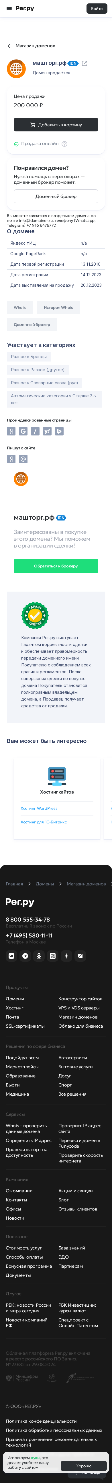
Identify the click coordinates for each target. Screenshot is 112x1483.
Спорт (65, 1085)
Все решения (72, 1094)
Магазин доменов (35, 45)
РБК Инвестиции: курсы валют (77, 1307)
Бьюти (12, 1085)
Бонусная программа (29, 1266)
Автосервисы (72, 1057)
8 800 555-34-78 (28, 919)
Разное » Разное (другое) (38, 369)
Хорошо (83, 1465)
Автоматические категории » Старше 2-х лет (54, 399)
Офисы (13, 1209)
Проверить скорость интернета (80, 1158)
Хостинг (14, 1008)
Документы (18, 1275)
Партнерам (70, 1266)
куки (35, 1457)
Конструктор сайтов (80, 998)
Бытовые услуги (75, 1066)
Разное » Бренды (29, 356)
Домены (15, 998)
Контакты (16, 1200)
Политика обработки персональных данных (54, 1430)
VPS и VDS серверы (79, 1008)
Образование (20, 1076)
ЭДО (63, 1257)
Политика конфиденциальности (41, 1421)
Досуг (64, 1076)
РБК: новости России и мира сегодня (28, 1307)
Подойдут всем (22, 1057)
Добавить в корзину (60, 124)
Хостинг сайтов (57, 792)
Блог (63, 1200)
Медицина (17, 1094)
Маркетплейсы (22, 1066)
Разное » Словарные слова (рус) (44, 382)
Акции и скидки (75, 1190)
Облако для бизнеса (80, 1026)
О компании (19, 1190)
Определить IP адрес (29, 1140)
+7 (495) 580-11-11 (29, 935)
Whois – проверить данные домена (26, 1128)
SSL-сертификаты (25, 1026)
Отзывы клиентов (77, 1209)
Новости (15, 1218)
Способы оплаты (24, 1257)
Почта (12, 1017)
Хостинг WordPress (39, 808)
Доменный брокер (56, 196)
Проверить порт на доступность (27, 1152)
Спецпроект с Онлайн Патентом (78, 1322)
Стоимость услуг (24, 1248)
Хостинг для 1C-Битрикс (44, 822)
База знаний (71, 1248)
